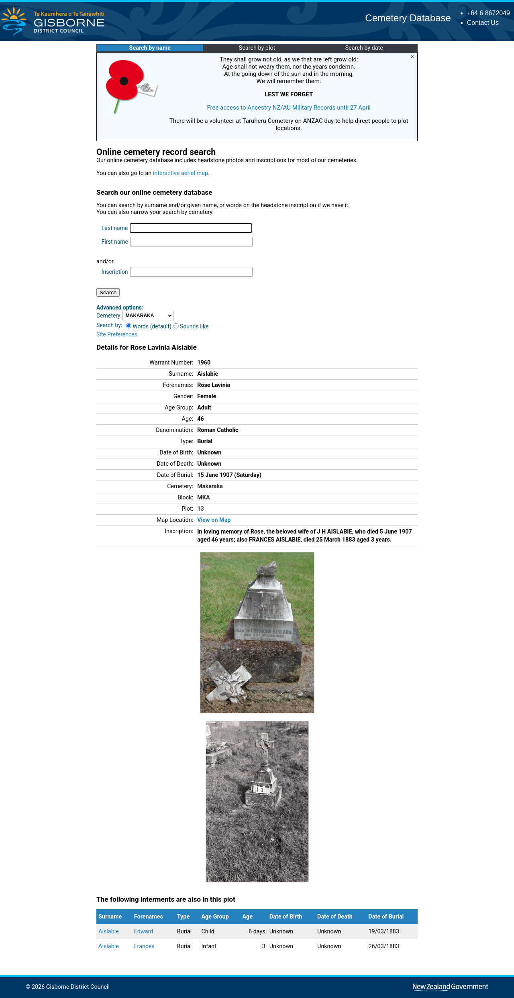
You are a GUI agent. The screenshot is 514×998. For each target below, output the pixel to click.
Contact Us (483, 22)
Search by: (109, 325)
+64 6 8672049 (488, 13)
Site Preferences (116, 334)
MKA (203, 497)
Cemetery (108, 315)
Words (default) (148, 326)
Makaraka (210, 486)
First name (115, 241)
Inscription (115, 272)
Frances (144, 946)
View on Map (213, 520)
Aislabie (108, 931)
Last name (115, 228)
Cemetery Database (408, 17)
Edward (143, 931)
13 (200, 508)
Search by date (364, 48)
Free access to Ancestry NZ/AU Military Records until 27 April (289, 107)
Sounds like (191, 326)
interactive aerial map (180, 173)
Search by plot (257, 48)
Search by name (150, 48)
